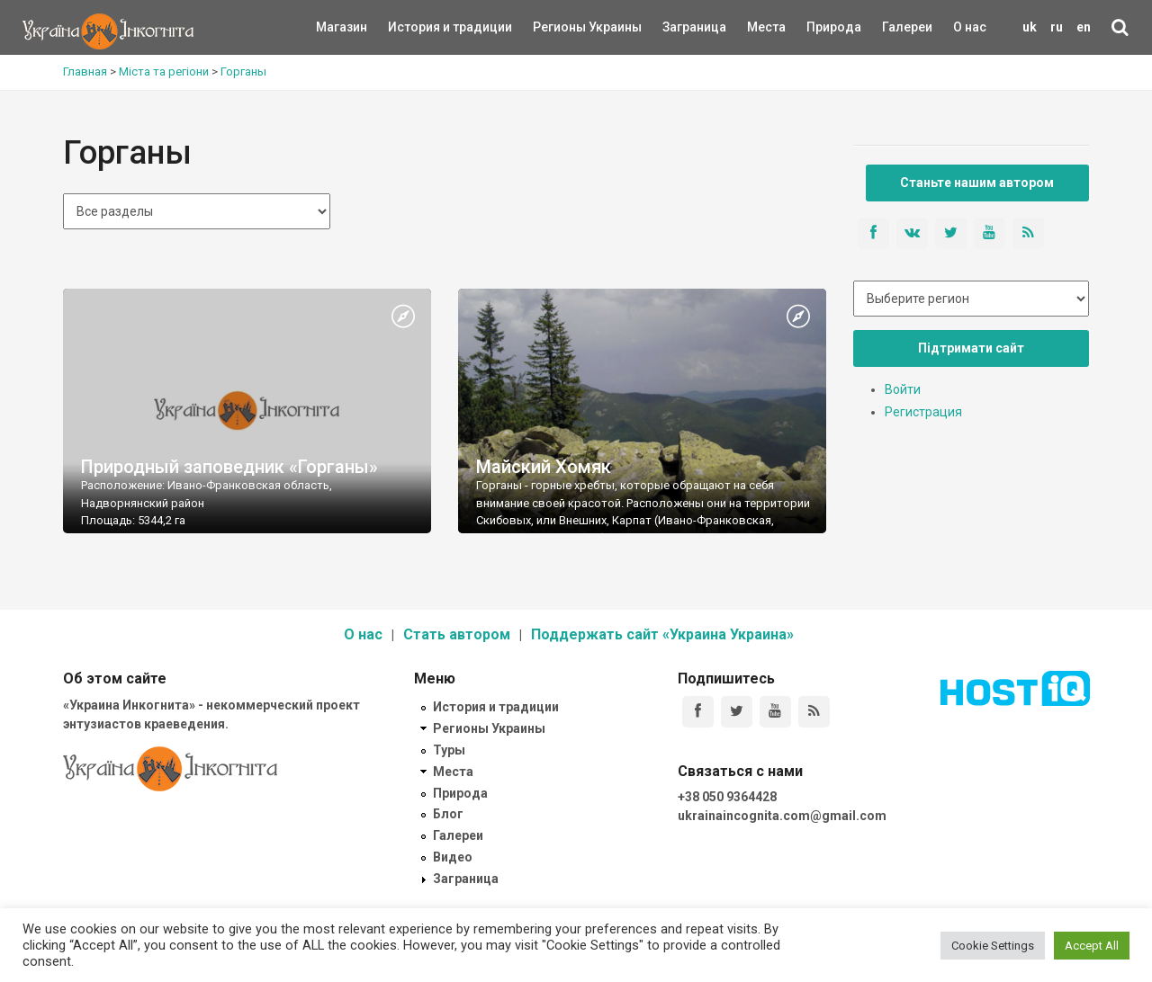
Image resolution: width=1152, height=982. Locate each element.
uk (1029, 27)
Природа (820, 27)
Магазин (341, 27)
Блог (448, 814)
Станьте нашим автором (977, 182)
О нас (969, 27)
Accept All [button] (1092, 945)
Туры (449, 750)
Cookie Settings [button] (992, 945)
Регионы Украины (560, 27)
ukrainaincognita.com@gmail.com (782, 815)
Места (757, 27)
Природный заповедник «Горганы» (229, 467)
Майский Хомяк (543, 467)
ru (1056, 27)
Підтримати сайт (971, 348)
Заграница (678, 27)
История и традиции (419, 27)
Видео (452, 857)
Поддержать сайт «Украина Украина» (662, 634)
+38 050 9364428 (727, 797)
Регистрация (923, 412)
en (1083, 27)
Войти (903, 389)
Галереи (907, 27)
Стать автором (456, 634)
